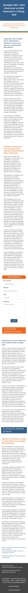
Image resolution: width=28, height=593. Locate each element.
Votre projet (6, 301)
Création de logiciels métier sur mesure (12, 567)
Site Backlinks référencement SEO (11, 570)
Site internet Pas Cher (8, 565)
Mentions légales (14, 586)
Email (4, 294)
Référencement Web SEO (9, 572)
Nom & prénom (7, 280)
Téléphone (6, 287)
